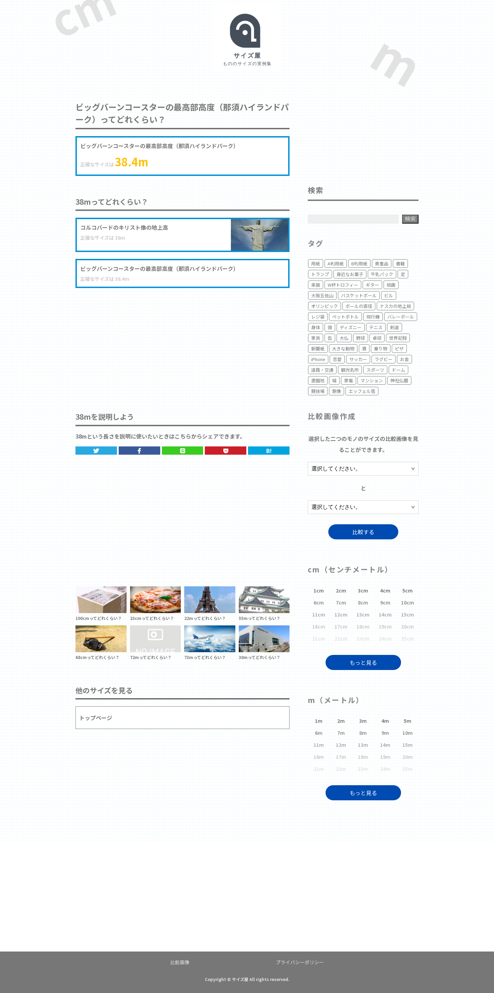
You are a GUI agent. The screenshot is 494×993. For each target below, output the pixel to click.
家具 (315, 338)
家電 (348, 380)
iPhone (318, 359)
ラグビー (383, 359)
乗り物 (380, 348)
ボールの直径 (358, 306)
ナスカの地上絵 (395, 306)
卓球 (377, 338)
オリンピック (324, 306)
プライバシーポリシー (300, 962)
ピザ (399, 348)
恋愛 (337, 359)
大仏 (344, 338)
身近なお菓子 (350, 274)
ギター (372, 285)
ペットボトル (345, 316)
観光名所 (350, 370)
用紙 (315, 263)
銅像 (336, 391)
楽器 (315, 285)
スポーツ (375, 370)
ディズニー (351, 327)
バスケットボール (359, 295)
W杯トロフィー (343, 285)
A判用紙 (336, 263)
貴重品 (381, 263)
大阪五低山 (322, 295)
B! (269, 450)
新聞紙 (318, 348)
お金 (404, 359)
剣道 (394, 327)
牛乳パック (382, 274)
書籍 (400, 263)
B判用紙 (359, 263)
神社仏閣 (399, 380)
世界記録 (398, 338)
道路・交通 (322, 370)
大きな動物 (343, 348)
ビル (388, 295)
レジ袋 (318, 316)
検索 (410, 219)
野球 (360, 338)
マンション (372, 380)
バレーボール (400, 316)
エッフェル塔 (362, 391)
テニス (376, 327)
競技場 (318, 391)
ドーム (398, 370)
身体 (315, 327)
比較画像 (179, 962)
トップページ (95, 718)
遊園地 (318, 380)
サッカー (358, 359)
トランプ (320, 274)
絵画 (391, 285)
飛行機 (373, 316)
